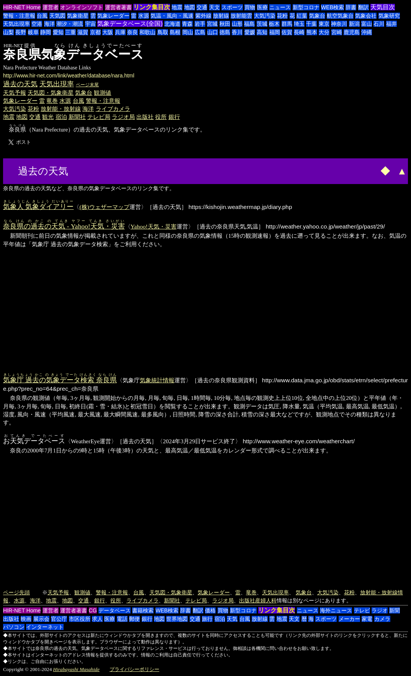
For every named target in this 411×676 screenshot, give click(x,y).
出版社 (145, 116)
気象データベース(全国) (130, 23)
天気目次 (382, 7)
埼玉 (299, 24)
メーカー (349, 619)
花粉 (282, 16)
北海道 (172, 24)
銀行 (174, 116)
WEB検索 (332, 7)
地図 (189, 7)
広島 (200, 32)
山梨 (8, 32)
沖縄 (366, 32)
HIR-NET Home (22, 7)
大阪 (107, 32)
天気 (232, 619)
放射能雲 (241, 16)
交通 (201, 7)
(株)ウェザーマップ (104, 207)
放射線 (221, 16)
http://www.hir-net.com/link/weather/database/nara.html (68, 75)
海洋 (49, 24)
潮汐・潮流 (69, 24)
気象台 (317, 16)
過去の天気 (20, 84)
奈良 (132, 32)
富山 (366, 24)
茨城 (262, 24)
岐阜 (33, 32)
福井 (391, 24)
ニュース (280, 7)
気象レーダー (113, 16)
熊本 (311, 32)
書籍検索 (143, 610)
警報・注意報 (19, 16)
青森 (187, 24)
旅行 (207, 619)
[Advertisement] (99, 170)
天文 (214, 7)
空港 (36, 24)
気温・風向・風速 (172, 16)
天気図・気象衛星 (51, 92)
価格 (210, 610)
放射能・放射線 (61, 108)
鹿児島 (352, 32)
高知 (262, 32)
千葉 (311, 24)
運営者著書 (118, 7)
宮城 (212, 24)
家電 (367, 619)
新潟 (354, 24)
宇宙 (90, 24)
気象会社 (366, 16)
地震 (177, 7)
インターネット (45, 627)
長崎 (299, 32)
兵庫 (120, 32)
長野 (20, 32)
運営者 (51, 7)
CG (93, 610)
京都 (95, 32)
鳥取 (162, 32)
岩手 (200, 24)
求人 (97, 619)
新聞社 (77, 116)
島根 (175, 32)
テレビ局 (98, 116)
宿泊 (61, 116)
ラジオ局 (123, 116)
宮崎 (336, 32)
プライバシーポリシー (134, 669)
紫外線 (203, 16)
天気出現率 (16, 24)
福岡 (274, 32)
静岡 (45, 32)
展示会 (41, 619)
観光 (48, 116)
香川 (237, 32)
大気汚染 (264, 16)
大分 (324, 32)
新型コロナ (306, 7)
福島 (249, 24)
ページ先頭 (16, 592)
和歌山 (147, 32)
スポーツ (232, 7)
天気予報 (14, 92)
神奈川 (339, 24)
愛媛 (249, 32)
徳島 (224, 32)
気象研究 (389, 16)
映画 (26, 619)
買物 (249, 7)
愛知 (58, 32)
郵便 (134, 619)
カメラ (382, 619)
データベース (114, 610)
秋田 (224, 24)
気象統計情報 (157, 380)
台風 (42, 16)
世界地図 (177, 619)
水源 (143, 16)
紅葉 (301, 16)
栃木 (274, 24)
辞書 (351, 7)
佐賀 (287, 32)
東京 (324, 24)
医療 (262, 7)
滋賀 (82, 32)
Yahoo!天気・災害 (154, 226)
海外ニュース (336, 610)
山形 (237, 24)
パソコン (14, 627)
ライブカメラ (113, 108)
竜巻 (52, 100)
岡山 (187, 32)
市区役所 (79, 619)
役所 (161, 116)
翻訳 (363, 7)
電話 (122, 619)
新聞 (394, 610)
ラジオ (380, 610)
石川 (378, 24)
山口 (212, 32)
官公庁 (59, 619)
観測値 (102, 92)
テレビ (362, 610)
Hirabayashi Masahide (76, 669)
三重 (70, 32)
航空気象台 (340, 16)
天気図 (57, 16)
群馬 (287, 24)
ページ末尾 (87, 84)
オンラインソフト (81, 7)
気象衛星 (77, 16)
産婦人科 (266, 600)
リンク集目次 (151, 7)
